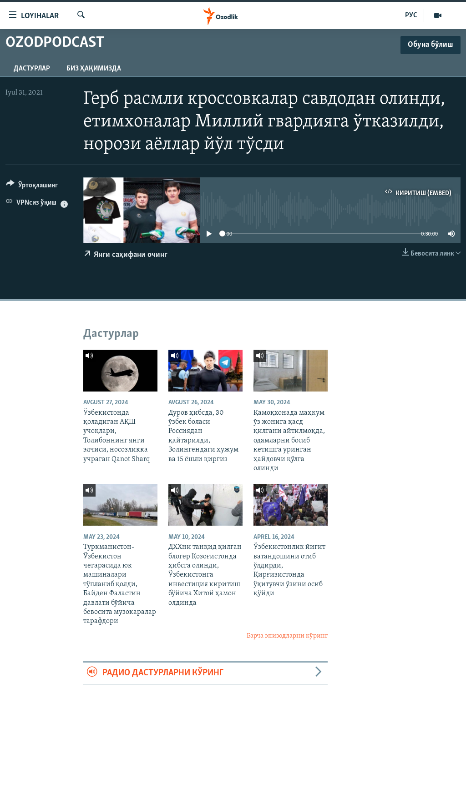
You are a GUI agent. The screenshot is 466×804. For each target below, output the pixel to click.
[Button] (32, 186)
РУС (411, 15)
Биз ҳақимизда (93, 68)
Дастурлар (32, 68)
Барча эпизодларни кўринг (287, 636)
